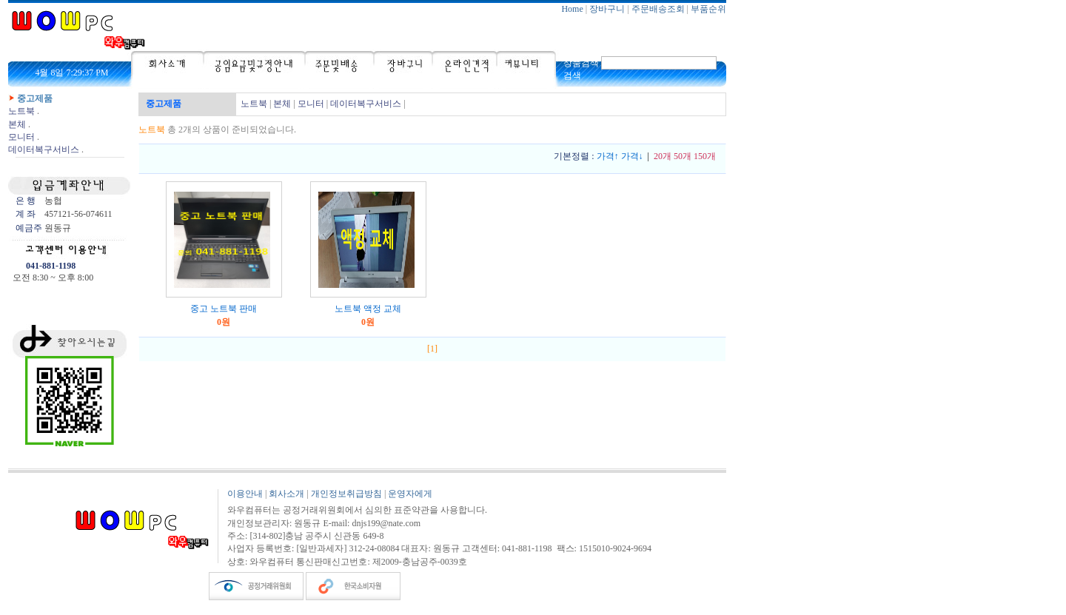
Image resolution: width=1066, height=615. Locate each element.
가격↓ (632, 156)
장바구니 (607, 9)
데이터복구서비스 (43, 149)
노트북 (21, 111)
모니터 (21, 137)
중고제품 (35, 98)
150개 (705, 156)
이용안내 (245, 493)
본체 (17, 124)
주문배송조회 (658, 9)
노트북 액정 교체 (368, 308)
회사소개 (286, 493)
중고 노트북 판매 (223, 308)
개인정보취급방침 (346, 493)
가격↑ (608, 156)
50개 (682, 156)
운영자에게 (410, 493)
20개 (662, 156)
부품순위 (708, 9)
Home (572, 9)
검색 (572, 75)
